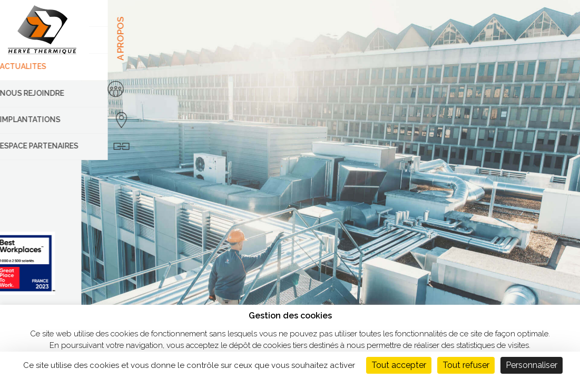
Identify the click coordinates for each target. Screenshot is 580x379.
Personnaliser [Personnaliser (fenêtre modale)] (531, 365)
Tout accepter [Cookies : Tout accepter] (398, 365)
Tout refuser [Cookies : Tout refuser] (466, 365)
